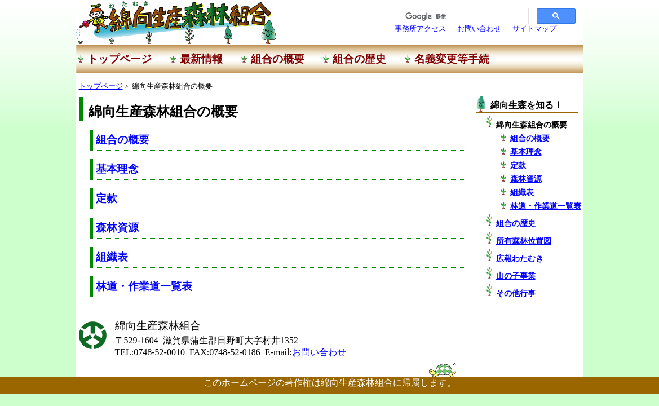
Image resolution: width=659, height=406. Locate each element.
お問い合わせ (479, 29)
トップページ (101, 86)
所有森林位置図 (523, 240)
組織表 (112, 257)
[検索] (463, 16)
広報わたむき (519, 258)
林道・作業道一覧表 (144, 286)
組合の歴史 (516, 223)
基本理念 (117, 169)
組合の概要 (122, 139)
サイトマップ (534, 29)
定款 (106, 198)
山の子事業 (516, 275)
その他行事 (516, 293)
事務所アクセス (420, 29)
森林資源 (117, 227)
